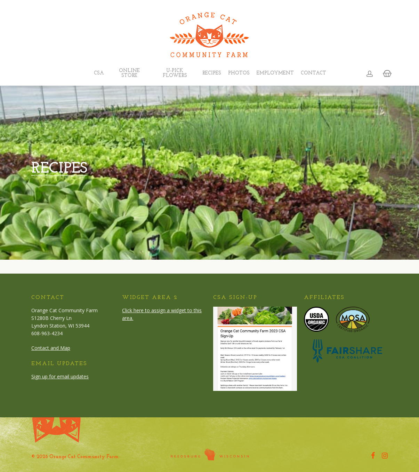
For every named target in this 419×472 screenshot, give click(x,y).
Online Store (129, 73)
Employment (275, 73)
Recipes (211, 73)
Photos (239, 73)
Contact (313, 73)
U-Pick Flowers (175, 73)
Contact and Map (50, 348)
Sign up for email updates (60, 376)
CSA (99, 73)
